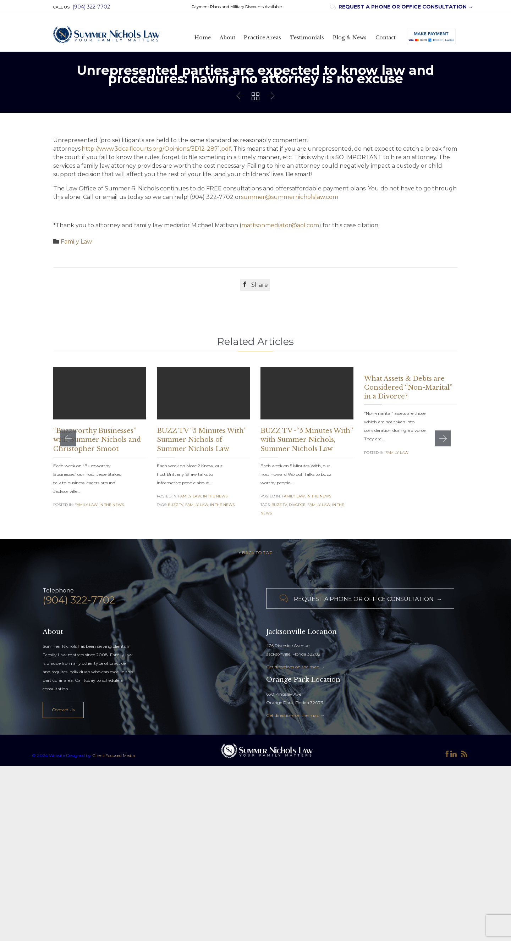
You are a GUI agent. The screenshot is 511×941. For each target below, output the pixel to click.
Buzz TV (175, 504)
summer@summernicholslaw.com (289, 197)
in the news (222, 504)
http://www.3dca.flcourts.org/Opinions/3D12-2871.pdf (156, 148)
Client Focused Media (113, 768)
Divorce (297, 504)
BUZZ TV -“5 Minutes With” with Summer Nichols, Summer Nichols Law (306, 439)
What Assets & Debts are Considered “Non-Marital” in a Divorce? (408, 387)
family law (196, 504)
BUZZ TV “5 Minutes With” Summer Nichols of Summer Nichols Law (202, 439)
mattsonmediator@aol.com (280, 225)
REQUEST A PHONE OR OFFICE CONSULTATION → (401, 7)
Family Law (76, 241)
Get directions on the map (292, 680)
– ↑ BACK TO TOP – (255, 565)
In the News (111, 504)
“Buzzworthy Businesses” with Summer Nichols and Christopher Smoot (97, 439)
